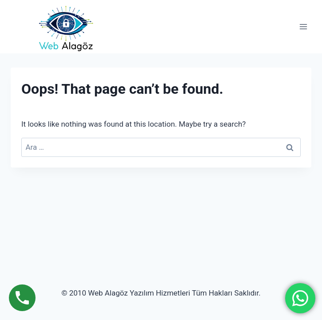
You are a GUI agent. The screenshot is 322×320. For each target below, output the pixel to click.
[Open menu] (303, 26)
